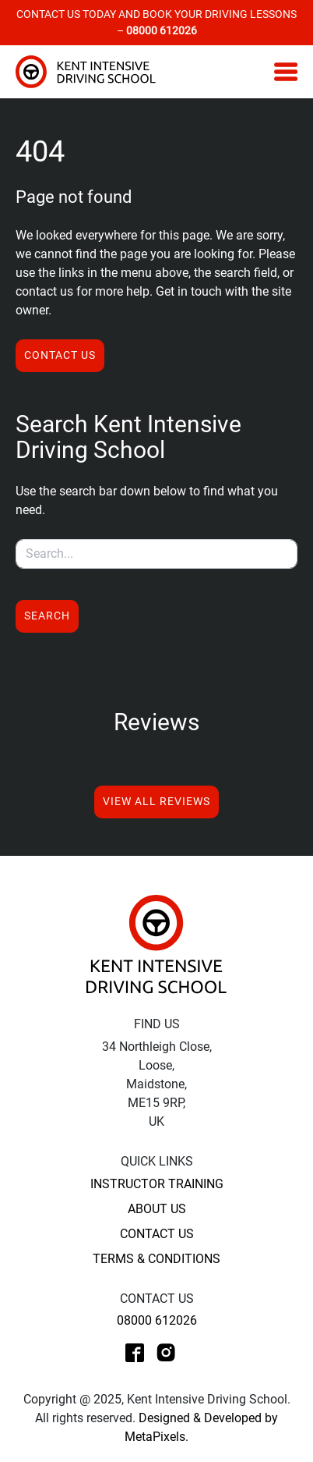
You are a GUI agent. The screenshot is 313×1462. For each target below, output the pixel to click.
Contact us (60, 355)
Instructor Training (156, 1183)
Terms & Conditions (156, 1258)
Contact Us (157, 1233)
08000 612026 (157, 1320)
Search (47, 615)
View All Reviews (156, 801)
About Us (157, 1208)
